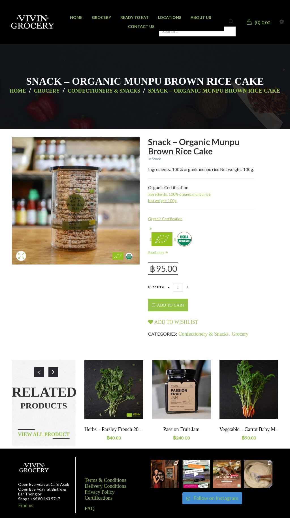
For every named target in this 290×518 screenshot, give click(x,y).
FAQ (90, 509)
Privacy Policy (100, 492)
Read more (156, 252)
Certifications (98, 498)
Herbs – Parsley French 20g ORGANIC (124, 429)
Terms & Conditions (105, 480)
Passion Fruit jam (181, 429)
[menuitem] (76, 17)
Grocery (47, 91)
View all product (44, 434)
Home (18, 91)
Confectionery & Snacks (104, 91)
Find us (25, 505)
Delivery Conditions (105, 486)
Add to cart (171, 305)
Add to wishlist (173, 322)
